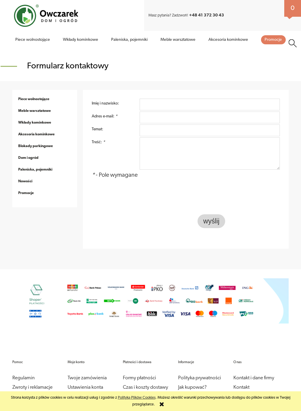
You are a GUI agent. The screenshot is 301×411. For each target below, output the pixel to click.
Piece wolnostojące (33, 87)
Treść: (98, 130)
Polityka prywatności (199, 366)
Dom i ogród (28, 146)
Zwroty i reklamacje (32, 375)
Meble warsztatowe (34, 99)
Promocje (26, 181)
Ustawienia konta (85, 375)
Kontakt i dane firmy (253, 366)
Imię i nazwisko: (105, 92)
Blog (259, 9)
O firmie (215, 9)
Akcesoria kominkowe (36, 122)
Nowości (25, 169)
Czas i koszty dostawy (145, 375)
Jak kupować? (238, 9)
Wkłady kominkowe (34, 111)
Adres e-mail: (104, 104)
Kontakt (275, 9)
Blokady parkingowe (35, 134)
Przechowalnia (83, 385)
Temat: (97, 117)
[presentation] (239, 187)
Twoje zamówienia (87, 366)
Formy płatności (139, 366)
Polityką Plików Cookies (136, 398)
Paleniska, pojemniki (35, 158)
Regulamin (23, 366)
